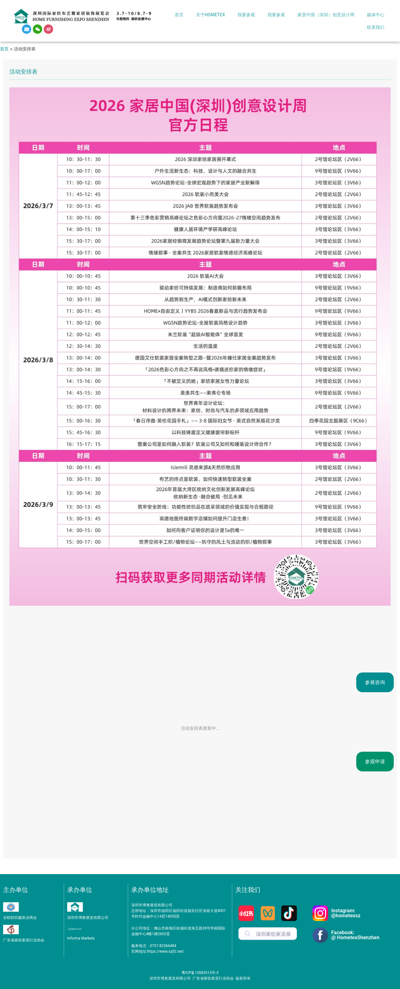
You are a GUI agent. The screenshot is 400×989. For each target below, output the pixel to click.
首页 (179, 14)
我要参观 (246, 14)
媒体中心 (375, 14)
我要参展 (276, 14)
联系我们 (375, 27)
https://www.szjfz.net (165, 951)
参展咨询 (375, 682)
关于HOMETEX (210, 14)
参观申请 (375, 762)
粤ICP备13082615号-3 (200, 973)
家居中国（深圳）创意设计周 (326, 14)
